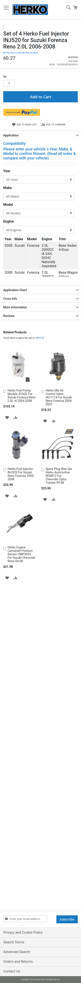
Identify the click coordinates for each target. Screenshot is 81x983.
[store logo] (30, 10)
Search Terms (13, 942)
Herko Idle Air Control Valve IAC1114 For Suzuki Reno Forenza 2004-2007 (59, 471)
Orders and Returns (18, 962)
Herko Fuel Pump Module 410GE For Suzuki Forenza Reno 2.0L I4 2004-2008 (22, 470)
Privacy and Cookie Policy (23, 932)
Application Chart (15, 364)
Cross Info (10, 372)
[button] (12, 61)
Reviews (8, 390)
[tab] (40, 209)
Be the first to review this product (20, 126)
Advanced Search (16, 952)
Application (11, 209)
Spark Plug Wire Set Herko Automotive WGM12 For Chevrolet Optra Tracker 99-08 (59, 550)
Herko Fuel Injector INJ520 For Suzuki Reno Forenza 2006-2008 (21, 548)
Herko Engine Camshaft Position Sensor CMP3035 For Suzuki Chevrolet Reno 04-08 (21, 628)
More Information (15, 381)
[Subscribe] (67, 919)
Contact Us (11, 971)
